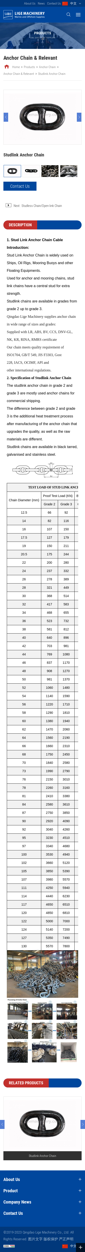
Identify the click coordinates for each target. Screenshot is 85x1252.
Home (16, 67)
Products (29, 67)
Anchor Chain (47, 67)
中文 (73, 3)
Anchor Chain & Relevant (18, 74)
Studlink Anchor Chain (52, 74)
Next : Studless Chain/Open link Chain (38, 206)
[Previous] (6, 117)
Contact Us (54, 3)
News (41, 3)
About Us (29, 3)
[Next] (79, 117)
